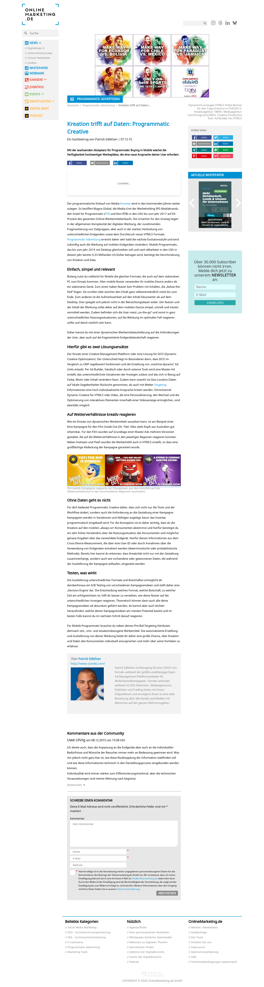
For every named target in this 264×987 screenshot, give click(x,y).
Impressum (198, 947)
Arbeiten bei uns (201, 942)
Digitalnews (34, 48)
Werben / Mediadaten (204, 927)
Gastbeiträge (199, 932)
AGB (193, 957)
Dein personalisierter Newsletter (149, 932)
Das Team (197, 937)
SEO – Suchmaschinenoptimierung (89, 932)
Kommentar (77, 818)
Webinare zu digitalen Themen (148, 942)
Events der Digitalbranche (145, 957)
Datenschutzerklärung (128, 889)
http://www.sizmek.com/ (88, 664)
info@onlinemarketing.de (144, 878)
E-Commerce (75, 942)
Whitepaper (39, 68)
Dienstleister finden (141, 947)
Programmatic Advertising (98, 105)
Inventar (125, 203)
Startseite (73, 105)
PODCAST (36, 115)
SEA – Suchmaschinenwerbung (87, 937)
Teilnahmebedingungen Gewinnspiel (214, 962)
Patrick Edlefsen (89, 659)
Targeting (160, 384)
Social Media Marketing (82, 927)
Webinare (37, 73)
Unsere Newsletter (38, 58)
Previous (193, 202)
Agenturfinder (138, 927)
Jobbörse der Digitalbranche (146, 952)
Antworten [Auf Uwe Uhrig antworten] (74, 785)
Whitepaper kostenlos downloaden (150, 937)
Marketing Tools (77, 952)
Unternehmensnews (39, 53)
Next (236, 202)
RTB (107, 214)
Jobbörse (37, 87)
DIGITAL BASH (39, 108)
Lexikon (32, 63)
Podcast (134, 962)
